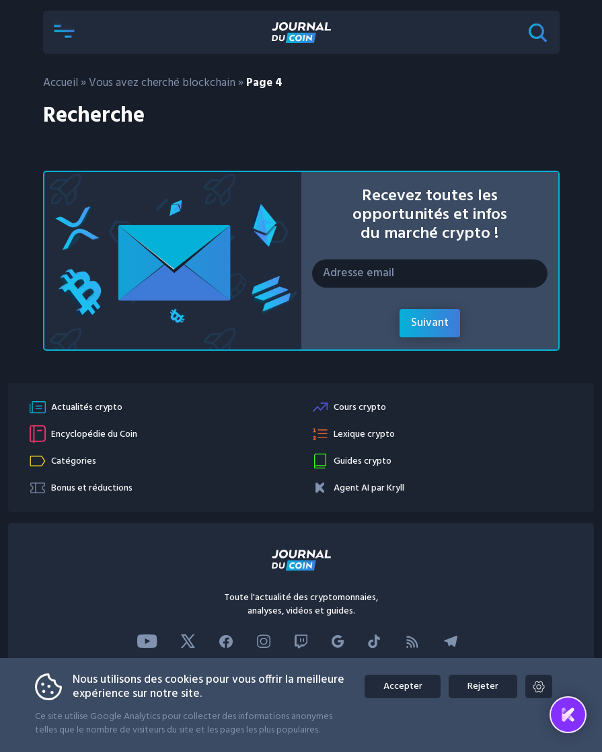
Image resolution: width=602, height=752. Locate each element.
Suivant (430, 323)
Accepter (398, 686)
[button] (64, 32)
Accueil (60, 83)
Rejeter (481, 686)
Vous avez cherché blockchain (162, 83)
